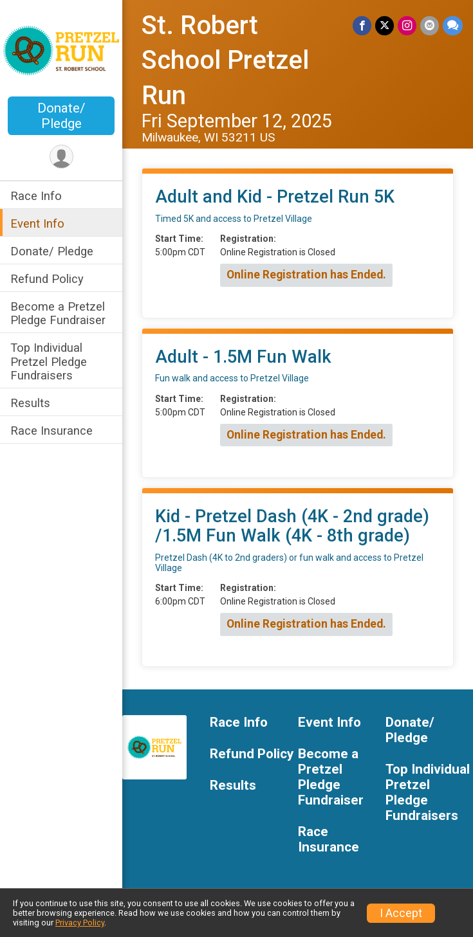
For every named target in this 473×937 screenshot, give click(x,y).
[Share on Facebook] (362, 25)
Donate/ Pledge (61, 115)
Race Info (36, 196)
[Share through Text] (453, 25)
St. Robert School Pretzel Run (225, 60)
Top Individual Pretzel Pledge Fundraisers (48, 361)
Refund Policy (47, 279)
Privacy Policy (79, 922)
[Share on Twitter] (384, 25)
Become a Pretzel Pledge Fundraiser (58, 313)
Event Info (37, 223)
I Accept (401, 913)
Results (30, 403)
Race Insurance (51, 430)
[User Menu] (61, 156)
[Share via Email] (429, 25)
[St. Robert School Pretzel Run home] (61, 49)
